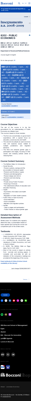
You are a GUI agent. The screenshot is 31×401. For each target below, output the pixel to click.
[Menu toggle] (29, 3)
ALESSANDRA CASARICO (9, 106)
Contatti (27, 17)
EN (23, 3)
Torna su (26, 279)
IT (25, 3)
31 (14, 60)
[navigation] (15, 9)
